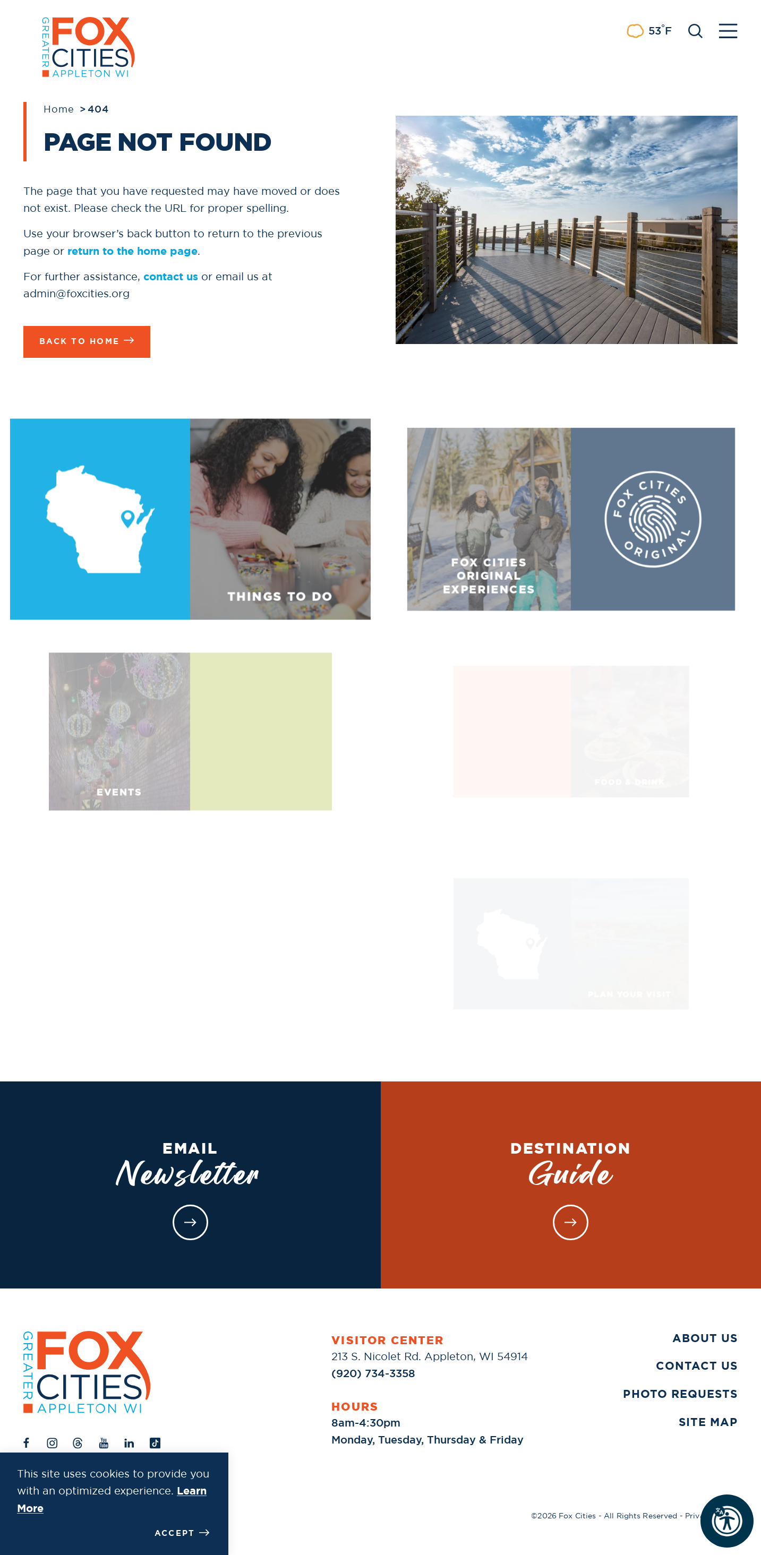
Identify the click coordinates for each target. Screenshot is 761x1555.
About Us (705, 1338)
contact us (170, 276)
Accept (182, 1533)
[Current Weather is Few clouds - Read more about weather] (649, 31)
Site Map (708, 1422)
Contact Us (697, 1366)
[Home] (87, 1372)
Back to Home (86, 340)
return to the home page (132, 251)
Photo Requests (680, 1394)
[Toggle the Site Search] (695, 30)
